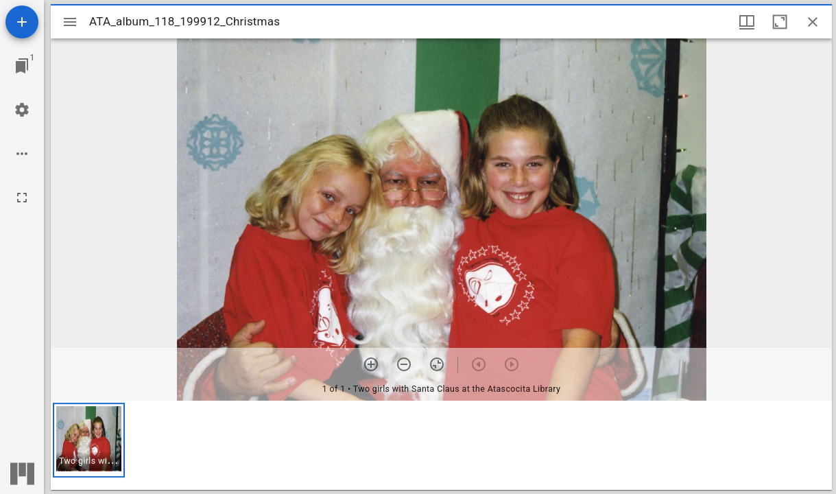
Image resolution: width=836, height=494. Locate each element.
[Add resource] (21, 21)
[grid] (441, 445)
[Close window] (812, 21)
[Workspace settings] (21, 109)
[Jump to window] (21, 65)
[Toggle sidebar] (69, 21)
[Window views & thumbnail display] (746, 21)
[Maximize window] (779, 21)
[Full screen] (21, 197)
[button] (88, 440)
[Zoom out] (403, 364)
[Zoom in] (371, 364)
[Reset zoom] (436, 364)
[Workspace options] (21, 153)
